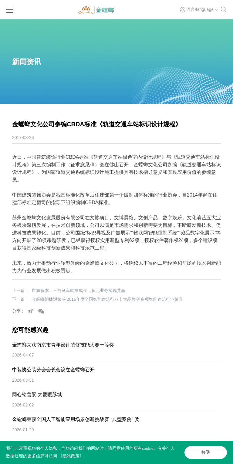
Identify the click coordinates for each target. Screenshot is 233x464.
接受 (205, 452)
